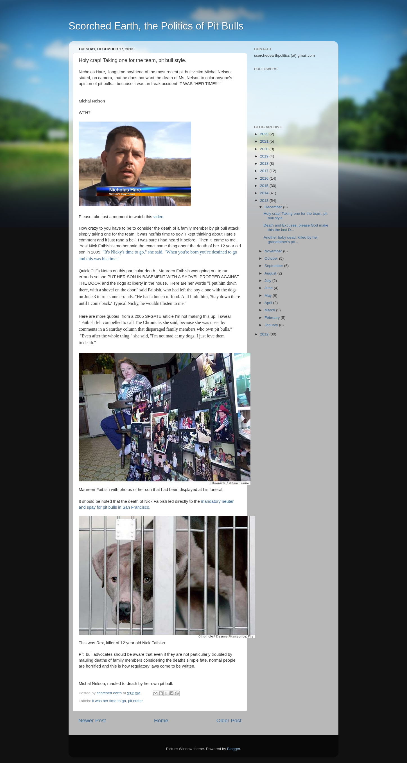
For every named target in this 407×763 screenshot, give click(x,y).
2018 (265, 163)
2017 (265, 171)
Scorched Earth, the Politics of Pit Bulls (156, 26)
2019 (265, 156)
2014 (265, 193)
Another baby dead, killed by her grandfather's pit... (291, 239)
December (273, 207)
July (268, 280)
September (274, 266)
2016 (265, 178)
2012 (265, 334)
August (270, 273)
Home (161, 720)
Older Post (228, 720)
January (271, 325)
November (273, 251)
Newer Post (92, 720)
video (158, 216)
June (269, 288)
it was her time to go (109, 701)
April (268, 303)
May (268, 295)
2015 (265, 186)
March (270, 310)
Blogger (233, 749)
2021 (265, 141)
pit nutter (135, 701)
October (271, 258)
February (272, 318)
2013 (265, 200)
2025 (265, 134)
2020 (265, 149)
